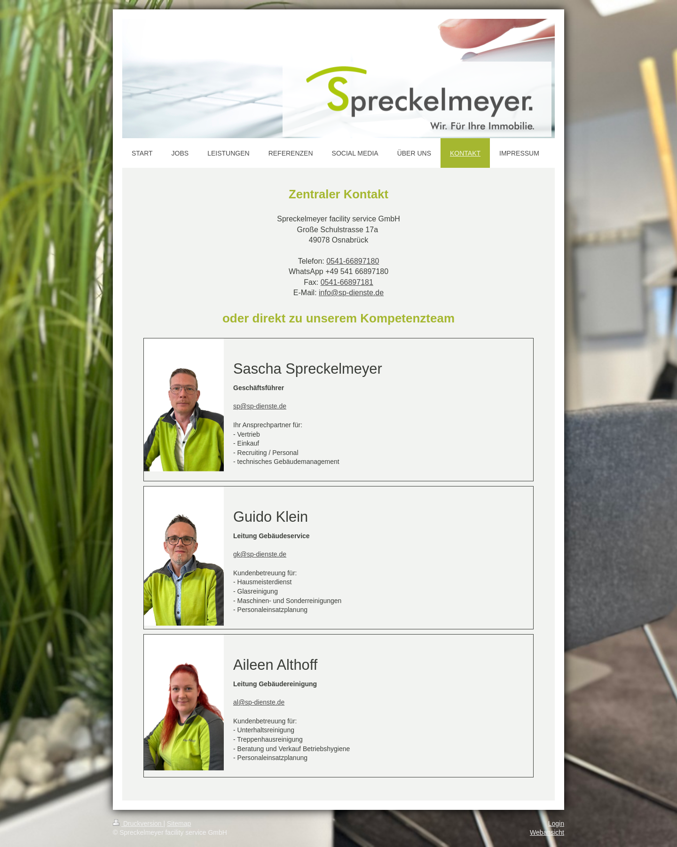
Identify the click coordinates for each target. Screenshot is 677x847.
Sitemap (179, 823)
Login (556, 823)
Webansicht (547, 832)
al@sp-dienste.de (258, 702)
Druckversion (138, 823)
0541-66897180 (352, 261)
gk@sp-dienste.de (259, 554)
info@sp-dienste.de (351, 293)
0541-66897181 (347, 282)
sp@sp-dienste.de (259, 406)
